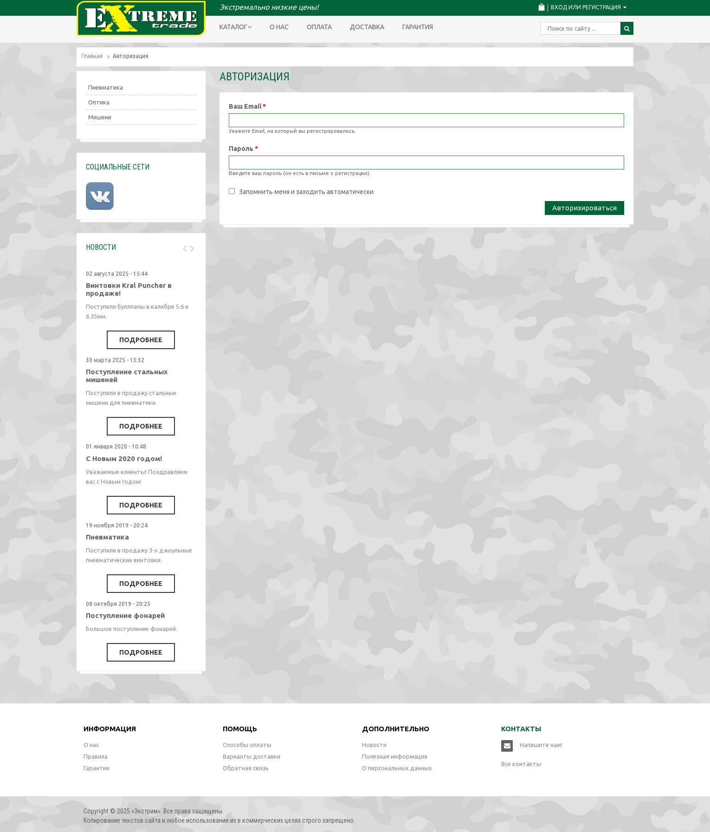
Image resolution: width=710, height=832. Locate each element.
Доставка (367, 27)
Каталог (235, 27)
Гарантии (97, 768)
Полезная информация (394, 756)
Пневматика (105, 87)
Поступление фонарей (125, 615)
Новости (374, 744)
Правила (96, 756)
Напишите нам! (541, 744)
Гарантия (417, 27)
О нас (279, 27)
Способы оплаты (247, 744)
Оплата (319, 27)
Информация (110, 729)
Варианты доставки (251, 756)
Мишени (99, 117)
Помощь (240, 729)
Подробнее (140, 340)
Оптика (99, 102)
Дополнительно (395, 729)
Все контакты (521, 763)
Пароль (243, 148)
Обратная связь (246, 768)
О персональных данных (397, 768)
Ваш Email (247, 106)
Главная (92, 56)
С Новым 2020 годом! (124, 458)
